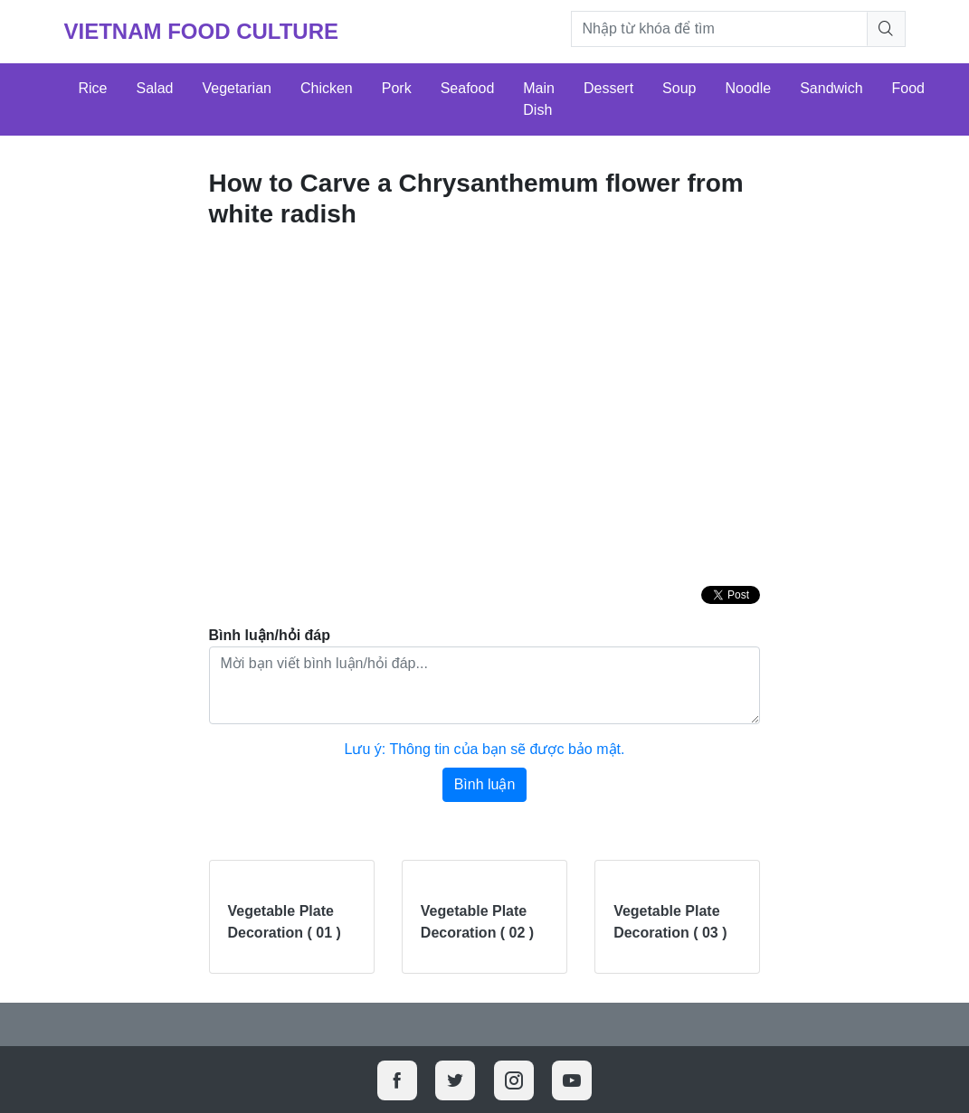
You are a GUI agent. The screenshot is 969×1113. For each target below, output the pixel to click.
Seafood (468, 88)
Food (908, 88)
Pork (397, 88)
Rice (93, 88)
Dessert (608, 88)
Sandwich (831, 88)
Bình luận (485, 784)
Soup (679, 88)
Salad (155, 88)
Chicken (326, 88)
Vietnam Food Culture (201, 31)
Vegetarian (236, 88)
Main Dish (539, 99)
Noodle (748, 88)
